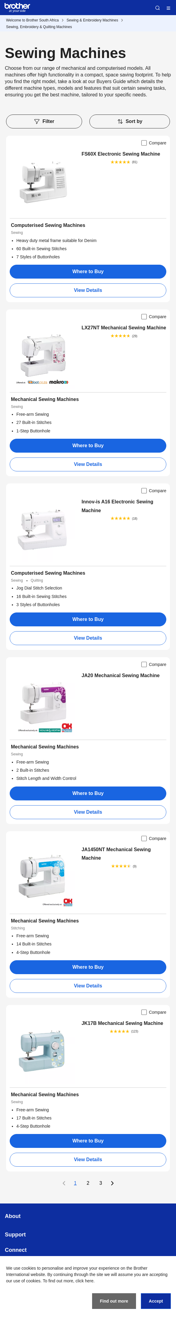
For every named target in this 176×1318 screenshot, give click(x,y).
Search (157, 8)
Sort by (129, 121)
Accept (156, 1301)
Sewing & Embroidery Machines (92, 20)
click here (84, 1280)
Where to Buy (88, 271)
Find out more (114, 1301)
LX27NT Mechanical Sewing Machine (123, 327)
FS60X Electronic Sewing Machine (120, 154)
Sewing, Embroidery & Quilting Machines (39, 27)
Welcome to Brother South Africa (32, 20)
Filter (44, 121)
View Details (88, 290)
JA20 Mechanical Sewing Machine (120, 675)
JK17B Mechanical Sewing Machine (122, 1023)
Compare (153, 143)
